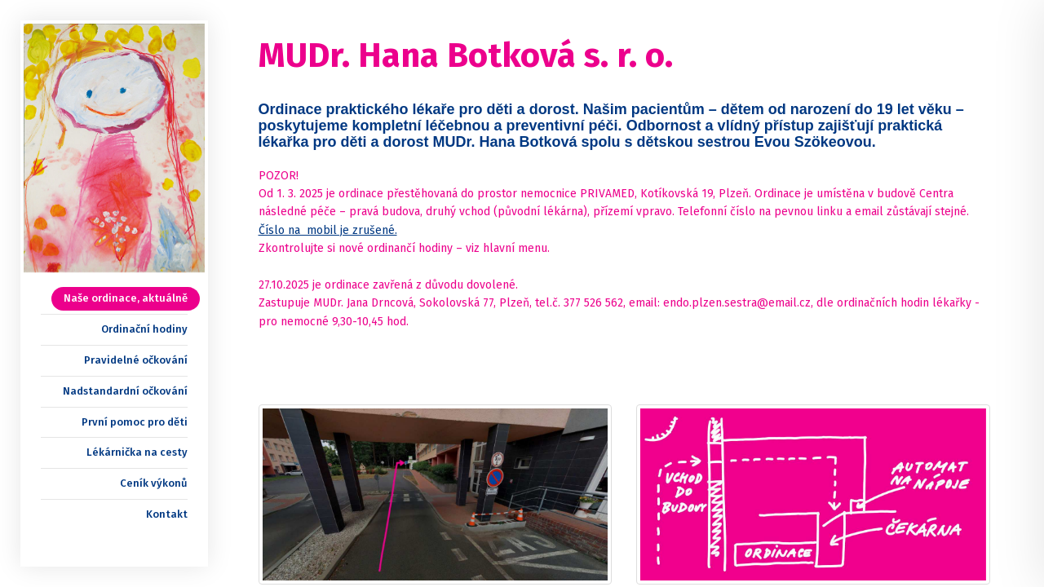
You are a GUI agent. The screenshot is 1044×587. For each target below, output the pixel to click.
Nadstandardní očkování (125, 391)
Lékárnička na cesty (137, 452)
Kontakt (167, 514)
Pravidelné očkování (136, 360)
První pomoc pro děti (135, 422)
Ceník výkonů (154, 483)
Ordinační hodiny (144, 329)
